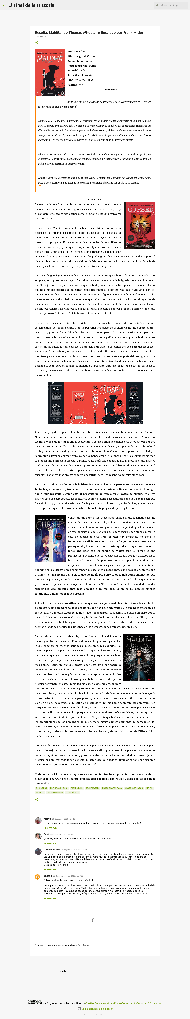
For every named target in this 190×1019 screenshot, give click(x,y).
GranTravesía (92, 788)
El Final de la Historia (31, 5)
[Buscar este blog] (172, 5)
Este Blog (46, 1003)
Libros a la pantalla (112, 788)
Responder (50, 828)
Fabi (46, 834)
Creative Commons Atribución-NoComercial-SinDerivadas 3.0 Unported (123, 1003)
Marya (47, 818)
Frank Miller (77, 788)
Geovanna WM (52, 849)
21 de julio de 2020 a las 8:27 (62, 834)
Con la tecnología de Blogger (95, 1008)
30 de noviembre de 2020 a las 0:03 (68, 876)
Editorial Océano (59, 788)
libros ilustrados (134, 788)
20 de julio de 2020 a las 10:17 (64, 819)
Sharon (48, 875)
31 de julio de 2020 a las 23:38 (74, 850)
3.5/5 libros (41, 788)
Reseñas (40, 792)
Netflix (149, 788)
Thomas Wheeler (55, 792)
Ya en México (72, 792)
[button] (36, 42)
